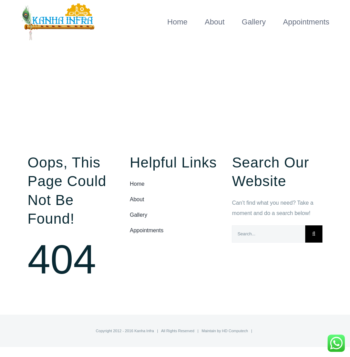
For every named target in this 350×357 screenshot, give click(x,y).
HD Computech (235, 331)
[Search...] (268, 234)
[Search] (313, 234)
